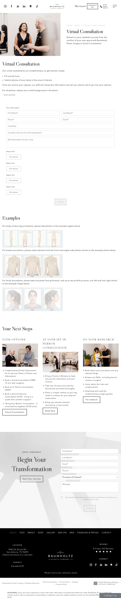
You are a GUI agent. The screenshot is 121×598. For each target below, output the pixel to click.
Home (69, 25)
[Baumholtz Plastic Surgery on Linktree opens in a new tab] (30, 6)
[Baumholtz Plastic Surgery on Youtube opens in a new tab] (17, 6)
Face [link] (22, 533)
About (77, 25)
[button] (115, 6)
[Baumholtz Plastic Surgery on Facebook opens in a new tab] (11, 6)
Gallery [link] (51, 533)
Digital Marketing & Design (107, 583)
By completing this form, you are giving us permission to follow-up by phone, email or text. (91, 498)
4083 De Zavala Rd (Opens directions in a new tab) (17, 552)
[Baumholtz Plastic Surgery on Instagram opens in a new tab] (5, 6)
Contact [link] (106, 533)
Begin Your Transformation (31, 466)
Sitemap (75, 582)
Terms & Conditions (50, 582)
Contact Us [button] (110, 596)
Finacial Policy (61, 584)
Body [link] (41, 533)
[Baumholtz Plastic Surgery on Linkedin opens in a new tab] (24, 6)
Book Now (50, 411)
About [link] (13, 533)
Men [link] (72, 533)
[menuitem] (5, 6)
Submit (60, 202)
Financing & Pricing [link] (88, 533)
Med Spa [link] (62, 533)
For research (92, 399)
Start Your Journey (32, 483)
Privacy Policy (65, 582)
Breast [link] (31, 533)
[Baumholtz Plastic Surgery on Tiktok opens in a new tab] (36, 6)
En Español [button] (81, 6)
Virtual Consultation (94, 25)
